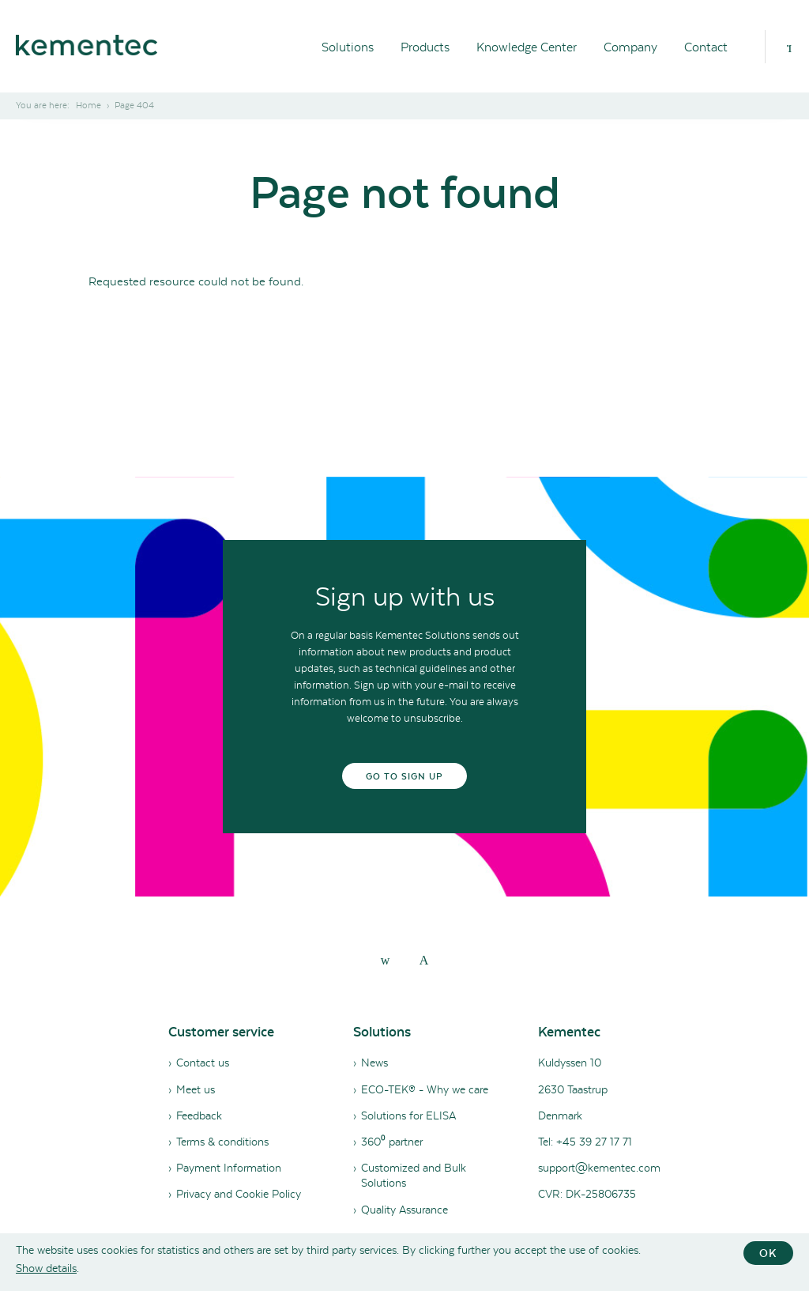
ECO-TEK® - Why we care (424, 1089)
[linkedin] (385, 960)
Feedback (199, 1115)
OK (768, 1253)
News (374, 1062)
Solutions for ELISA (408, 1115)
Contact (706, 47)
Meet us (195, 1089)
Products (425, 47)
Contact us (202, 1062)
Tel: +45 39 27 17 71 (585, 1141)
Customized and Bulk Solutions (413, 1175)
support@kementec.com (599, 1167)
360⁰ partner (392, 1141)
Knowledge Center (526, 47)
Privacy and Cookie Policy (238, 1193)
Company (630, 47)
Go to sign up (405, 776)
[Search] (789, 46)
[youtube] (424, 960)
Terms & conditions (222, 1141)
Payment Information (228, 1167)
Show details (46, 1268)
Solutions (348, 47)
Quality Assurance (404, 1209)
